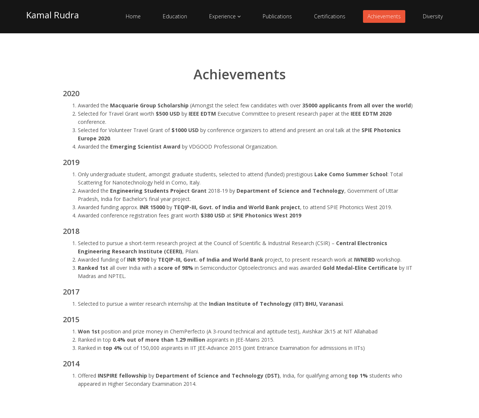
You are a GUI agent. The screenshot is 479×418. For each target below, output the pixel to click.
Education (175, 16)
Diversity (433, 16)
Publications (277, 16)
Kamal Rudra (52, 15)
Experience (225, 16)
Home (133, 16)
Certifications (329, 16)
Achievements (384, 16)
